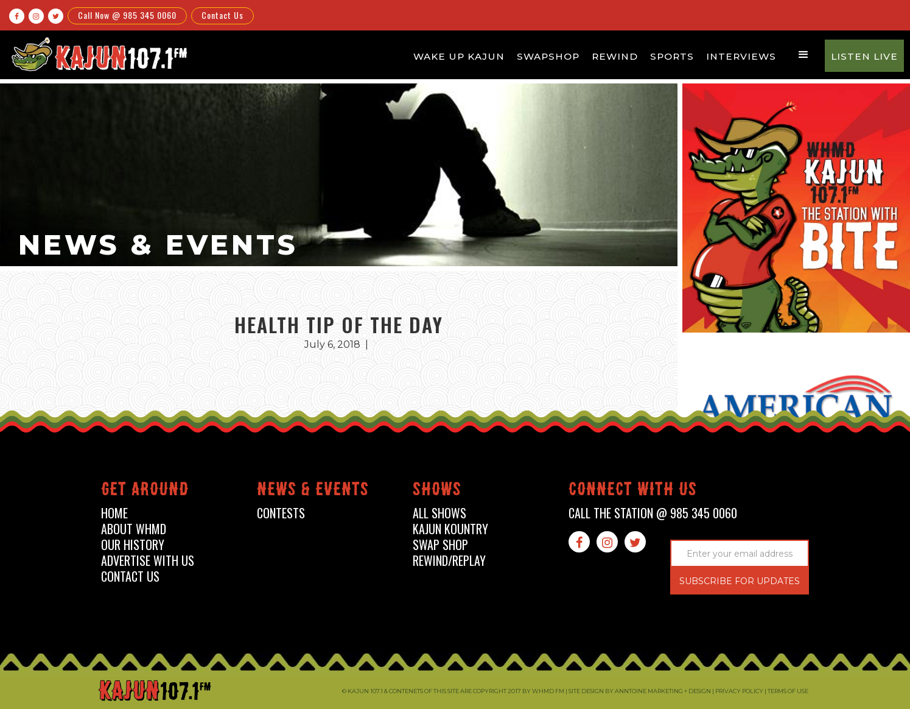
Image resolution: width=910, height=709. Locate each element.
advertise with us (147, 560)
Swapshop (548, 56)
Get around (145, 491)
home (114, 513)
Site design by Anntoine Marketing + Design (640, 691)
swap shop (440, 544)
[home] (97, 54)
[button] (803, 55)
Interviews (741, 56)
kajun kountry (450, 529)
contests (281, 513)
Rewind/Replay (449, 560)
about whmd (133, 529)
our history (132, 544)
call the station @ (653, 513)
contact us (130, 576)
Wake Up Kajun (459, 56)
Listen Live (864, 56)
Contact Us (222, 15)
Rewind (615, 56)
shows (437, 491)
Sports (672, 56)
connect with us (633, 491)
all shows (439, 513)
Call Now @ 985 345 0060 (127, 15)
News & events (313, 491)
